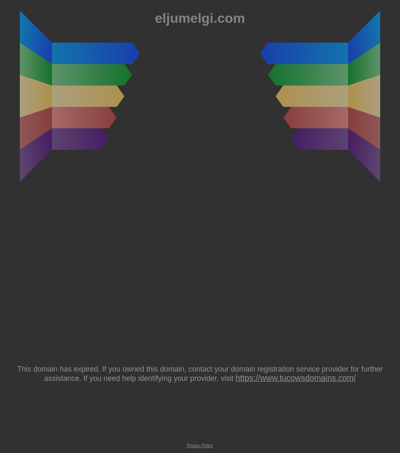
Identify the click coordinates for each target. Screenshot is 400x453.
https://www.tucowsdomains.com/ (295, 378)
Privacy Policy (200, 445)
